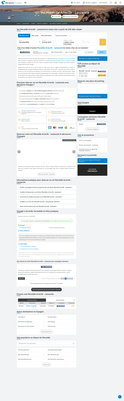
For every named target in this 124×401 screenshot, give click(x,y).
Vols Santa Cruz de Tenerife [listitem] (31, 325)
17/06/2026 (51, 305)
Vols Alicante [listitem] (61, 325)
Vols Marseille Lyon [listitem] (61, 354)
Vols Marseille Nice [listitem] (31, 354)
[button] (56, 16)
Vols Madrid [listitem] (31, 316)
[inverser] (39, 41)
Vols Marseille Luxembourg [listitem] (61, 358)
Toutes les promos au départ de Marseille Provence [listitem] (92, 149)
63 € (72, 305)
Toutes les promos (32, 299)
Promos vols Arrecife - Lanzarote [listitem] (92, 144)
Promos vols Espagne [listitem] (92, 140)
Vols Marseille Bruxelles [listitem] (61, 349)
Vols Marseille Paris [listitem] (31, 349)
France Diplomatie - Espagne (28, 246)
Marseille (57, 60)
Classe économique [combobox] (61, 35)
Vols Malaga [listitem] (61, 321)
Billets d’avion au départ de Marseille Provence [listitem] (92, 160)
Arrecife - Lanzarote (66, 60)
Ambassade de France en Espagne (30, 248)
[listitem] (92, 124)
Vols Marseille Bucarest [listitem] (31, 358)
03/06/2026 (43, 305)
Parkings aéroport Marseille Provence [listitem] (92, 95)
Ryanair (68, 69)
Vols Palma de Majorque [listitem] (31, 321)
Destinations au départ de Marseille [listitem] (92, 58)
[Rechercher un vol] (102, 42)
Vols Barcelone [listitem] (61, 316)
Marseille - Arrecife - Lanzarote (88, 70)
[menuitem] (11, 2)
